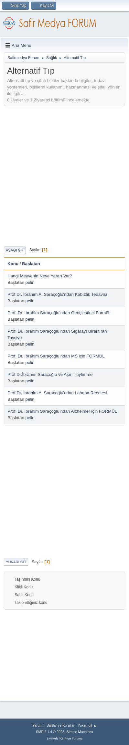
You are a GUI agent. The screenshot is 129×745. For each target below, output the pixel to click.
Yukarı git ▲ (87, 725)
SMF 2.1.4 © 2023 (50, 732)
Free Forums (73, 738)
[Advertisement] (64, 175)
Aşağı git (15, 250)
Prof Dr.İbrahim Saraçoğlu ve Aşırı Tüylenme (49, 374)
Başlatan (31, 263)
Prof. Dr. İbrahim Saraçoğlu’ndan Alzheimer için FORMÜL (62, 411)
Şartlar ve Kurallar (60, 725)
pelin (30, 282)
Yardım (37, 725)
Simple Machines (80, 732)
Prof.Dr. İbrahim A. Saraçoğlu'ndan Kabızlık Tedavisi (57, 294)
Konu (12, 263)
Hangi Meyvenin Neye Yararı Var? (39, 276)
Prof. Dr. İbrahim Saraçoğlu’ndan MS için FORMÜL (56, 356)
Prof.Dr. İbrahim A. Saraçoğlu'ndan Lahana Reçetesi (57, 392)
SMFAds (53, 738)
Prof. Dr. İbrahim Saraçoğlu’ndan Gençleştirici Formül (58, 312)
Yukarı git (16, 562)
